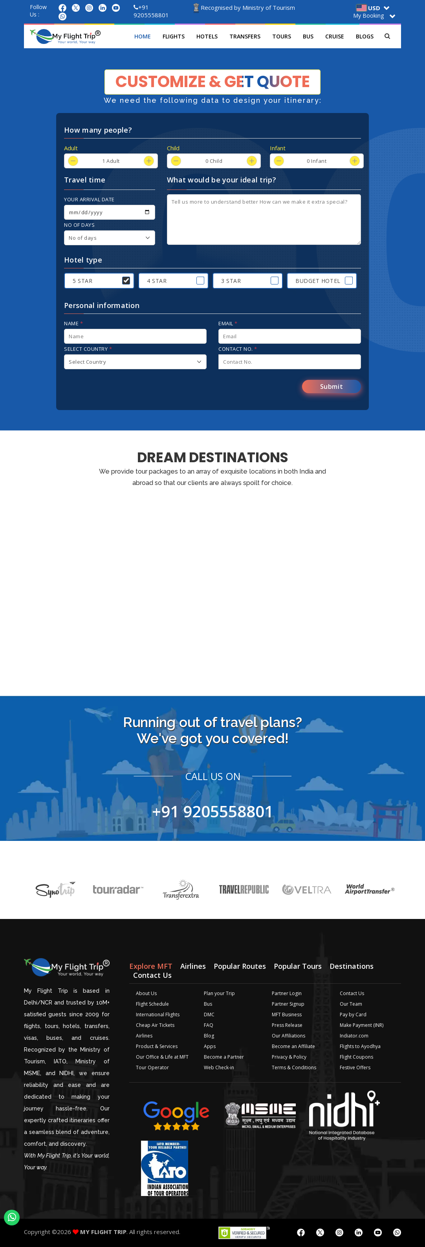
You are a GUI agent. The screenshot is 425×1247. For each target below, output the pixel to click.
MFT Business (287, 1014)
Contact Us (352, 993)
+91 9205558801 (151, 11)
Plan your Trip (219, 993)
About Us (146, 993)
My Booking (368, 15)
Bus (308, 36)
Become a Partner (224, 1057)
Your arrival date (89, 199)
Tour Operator (152, 1067)
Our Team (351, 1004)
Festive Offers (355, 1067)
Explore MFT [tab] (150, 966)
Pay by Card (353, 1014)
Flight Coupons (356, 1057)
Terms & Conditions (294, 1067)
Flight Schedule (152, 1004)
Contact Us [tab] (152, 975)
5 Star (82, 280)
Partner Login (287, 993)
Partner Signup (288, 1004)
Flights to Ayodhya (360, 1046)
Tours (281, 36)
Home (142, 36)
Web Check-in (219, 1067)
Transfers (244, 36)
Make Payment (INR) (361, 1025)
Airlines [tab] (193, 966)
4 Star (157, 280)
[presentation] (123, 389)
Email (228, 323)
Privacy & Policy (289, 1057)
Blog (209, 1035)
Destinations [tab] (352, 966)
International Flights (158, 1014)
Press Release (287, 1025)
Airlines (144, 1035)
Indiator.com (354, 1035)
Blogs (365, 36)
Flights (174, 36)
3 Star (231, 280)
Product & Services (157, 1046)
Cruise (334, 36)
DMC (209, 1014)
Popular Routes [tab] (240, 966)
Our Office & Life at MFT (162, 1057)
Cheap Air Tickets (155, 1025)
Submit (331, 386)
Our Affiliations (288, 1035)
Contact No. (237, 348)
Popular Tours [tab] (298, 966)
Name (73, 323)
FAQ (208, 1025)
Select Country (88, 348)
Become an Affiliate (293, 1046)
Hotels (207, 36)
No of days (79, 224)
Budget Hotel (318, 280)
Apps (210, 1046)
